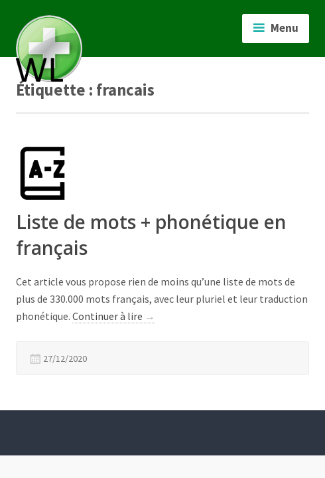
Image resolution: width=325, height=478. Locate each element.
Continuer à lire (113, 316)
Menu (284, 28)
